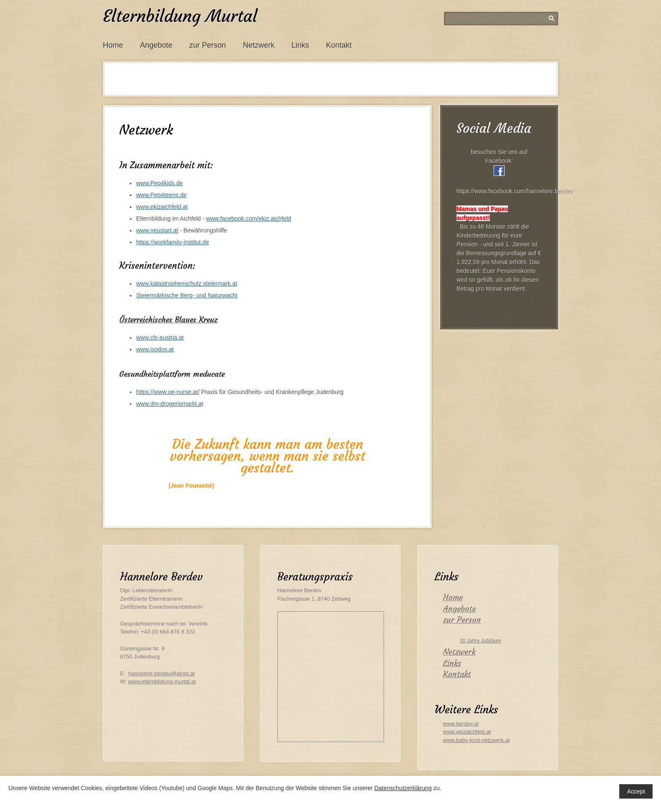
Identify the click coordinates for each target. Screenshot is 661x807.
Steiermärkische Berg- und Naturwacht (186, 295)
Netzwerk (258, 45)
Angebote (156, 45)
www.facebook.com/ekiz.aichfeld (248, 218)
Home (113, 45)
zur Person (207, 45)
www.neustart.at (157, 230)
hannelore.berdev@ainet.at (162, 673)
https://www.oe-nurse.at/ (167, 392)
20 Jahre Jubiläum (480, 641)
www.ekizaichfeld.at (162, 206)
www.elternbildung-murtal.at (162, 681)
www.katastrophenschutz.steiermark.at (186, 283)
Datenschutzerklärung (403, 788)
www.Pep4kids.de (159, 183)
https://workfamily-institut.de (172, 242)
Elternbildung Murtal (180, 16)
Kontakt (339, 45)
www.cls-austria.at (160, 337)
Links (300, 45)
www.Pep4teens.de (161, 195)
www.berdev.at (460, 724)
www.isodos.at (155, 349)
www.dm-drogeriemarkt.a (169, 403)
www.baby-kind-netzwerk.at (476, 740)
